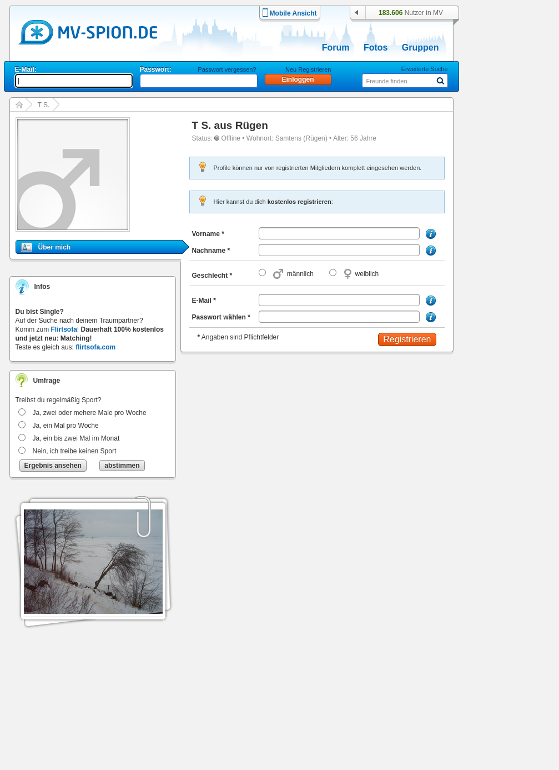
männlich (300, 274)
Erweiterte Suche (424, 69)
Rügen (251, 125)
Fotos (376, 47)
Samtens (288, 138)
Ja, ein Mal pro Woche (66, 425)
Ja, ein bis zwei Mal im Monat (76, 438)
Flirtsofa (64, 329)
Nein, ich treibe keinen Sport (75, 451)
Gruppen (420, 47)
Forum (336, 47)
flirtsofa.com (95, 347)
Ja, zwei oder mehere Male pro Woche (90, 413)
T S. (44, 105)
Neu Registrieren (308, 69)
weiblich (367, 274)
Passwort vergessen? (227, 69)
